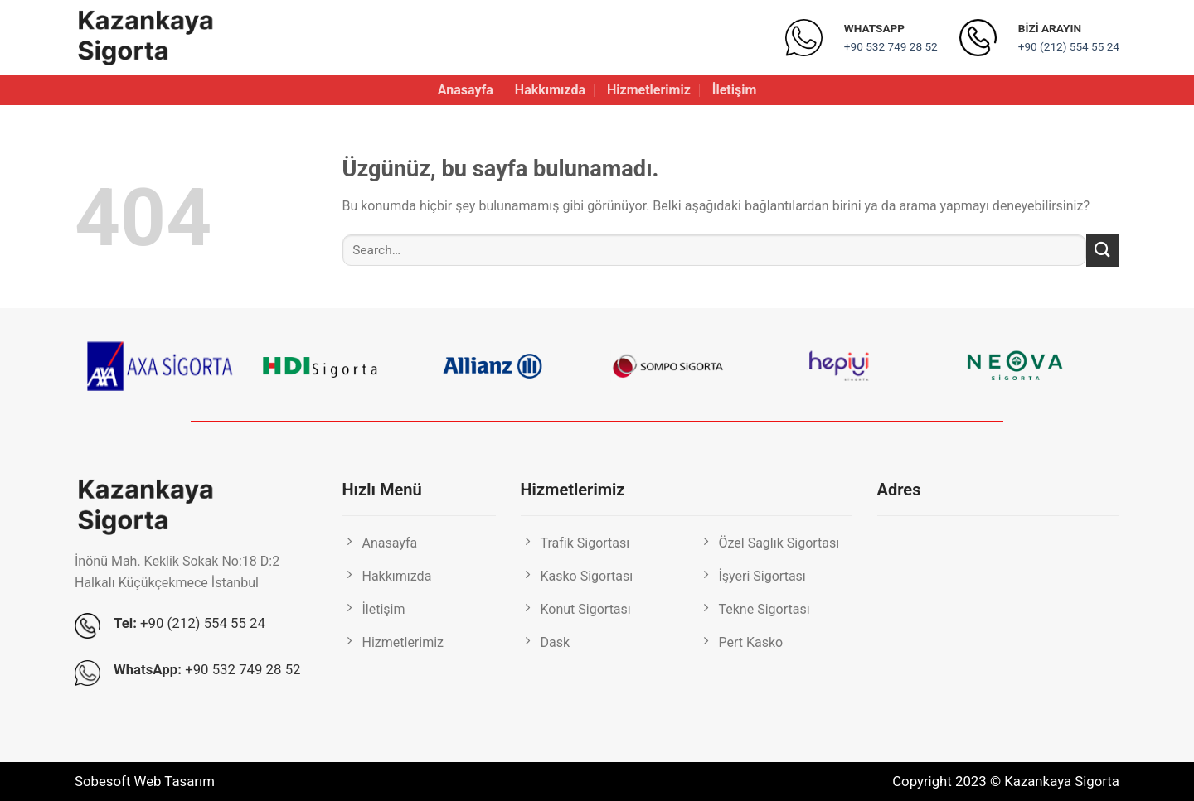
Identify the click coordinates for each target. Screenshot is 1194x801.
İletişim (734, 90)
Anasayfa (465, 90)
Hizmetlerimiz (649, 90)
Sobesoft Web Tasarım (145, 781)
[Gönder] (1102, 250)
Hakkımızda (550, 90)
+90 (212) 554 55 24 (1068, 46)
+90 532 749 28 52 (891, 46)
